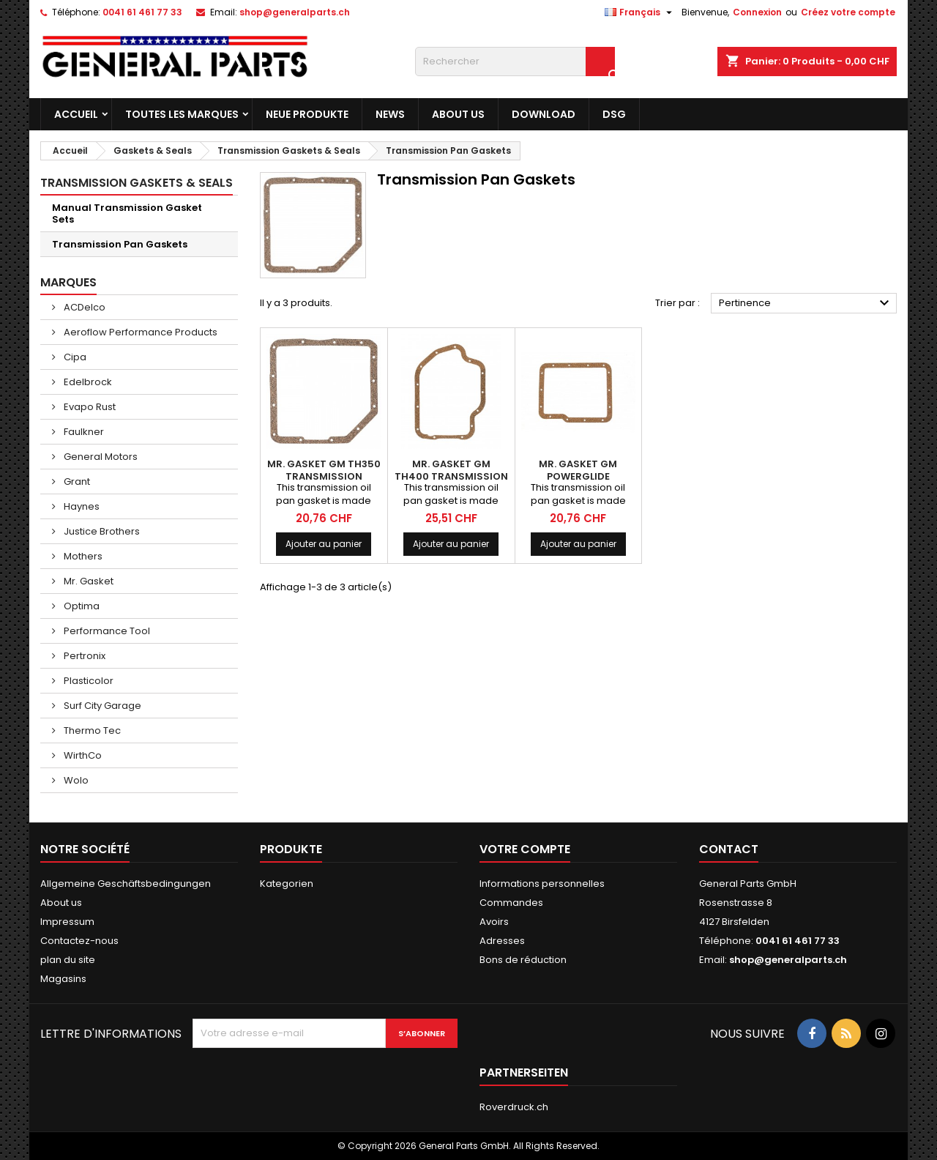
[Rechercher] (515, 61)
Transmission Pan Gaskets (119, 244)
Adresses (502, 941)
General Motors (99, 457)
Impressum (67, 922)
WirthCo (81, 755)
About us (458, 114)
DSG (614, 114)
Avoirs (494, 922)
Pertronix (83, 656)
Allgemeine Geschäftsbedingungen (125, 884)
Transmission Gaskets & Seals (136, 182)
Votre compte (524, 849)
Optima (80, 606)
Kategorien (286, 884)
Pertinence (806, 303)
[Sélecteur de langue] (640, 12)
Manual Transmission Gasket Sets (127, 213)
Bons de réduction (523, 960)
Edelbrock (86, 382)
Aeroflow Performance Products (139, 332)
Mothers (81, 556)
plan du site (67, 960)
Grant (75, 481)
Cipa (73, 357)
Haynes (80, 506)
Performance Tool (105, 631)
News (390, 114)
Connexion (757, 12)
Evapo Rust (88, 407)
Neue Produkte (307, 114)
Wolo (75, 780)
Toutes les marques (182, 114)
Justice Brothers (100, 531)
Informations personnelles (542, 884)
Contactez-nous (79, 941)
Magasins (63, 979)
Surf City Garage (101, 706)
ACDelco (83, 307)
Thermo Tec (91, 730)
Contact (728, 849)
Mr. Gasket (87, 581)
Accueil (76, 114)
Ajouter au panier (323, 544)
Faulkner (82, 432)
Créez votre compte (848, 12)
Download (543, 114)
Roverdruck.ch (513, 1107)
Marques (68, 282)
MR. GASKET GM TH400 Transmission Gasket (451, 476)
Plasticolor (87, 681)
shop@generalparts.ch (294, 12)
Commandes (511, 903)
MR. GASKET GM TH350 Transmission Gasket (324, 476)
